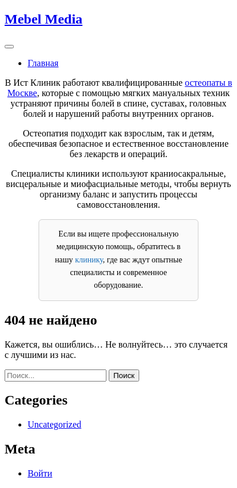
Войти (40, 473)
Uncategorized (54, 424)
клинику (88, 260)
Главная (43, 63)
